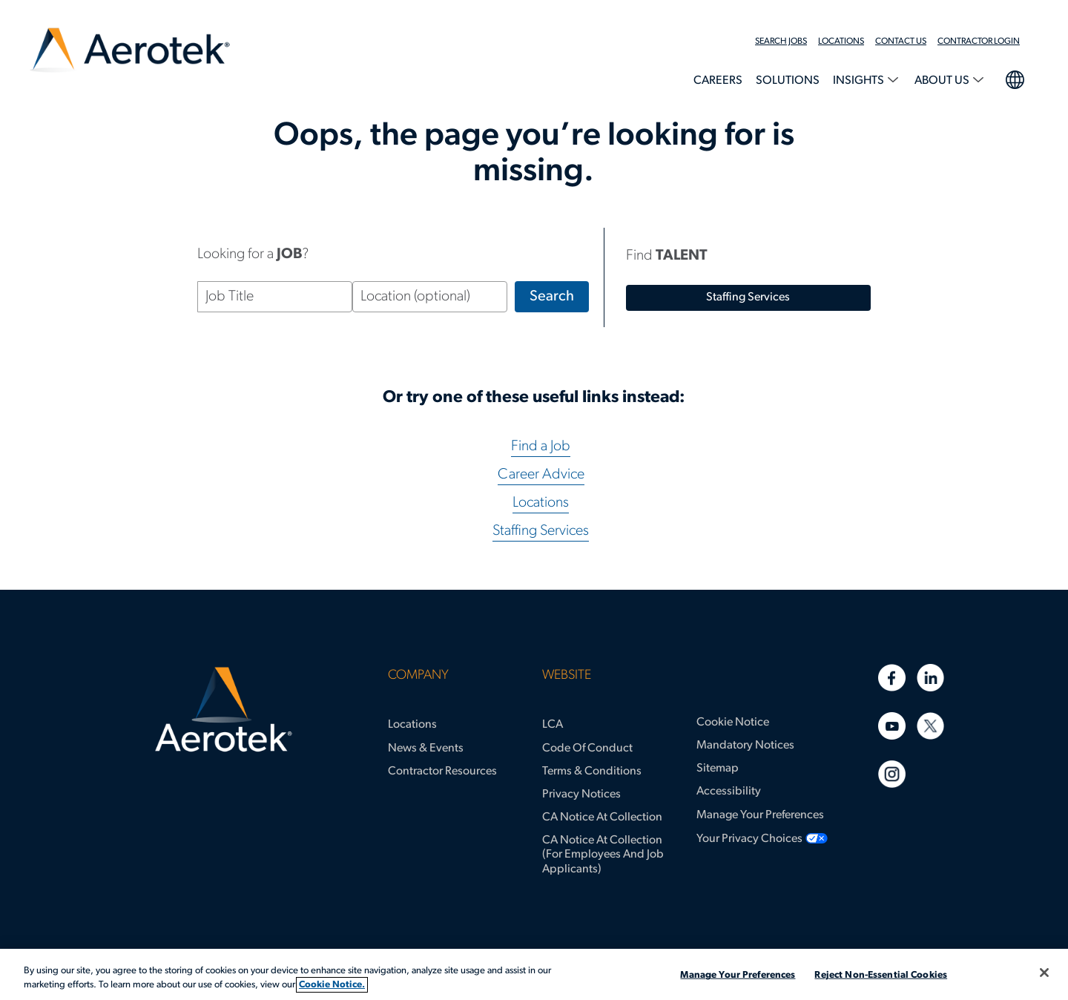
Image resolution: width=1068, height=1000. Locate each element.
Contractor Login (978, 41)
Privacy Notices (581, 794)
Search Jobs (781, 41)
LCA (552, 725)
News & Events (426, 748)
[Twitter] (930, 726)
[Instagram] (892, 774)
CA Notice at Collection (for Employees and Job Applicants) (603, 855)
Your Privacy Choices (749, 839)
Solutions (788, 81)
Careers (717, 81)
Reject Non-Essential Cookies (880, 975)
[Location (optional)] (429, 296)
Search (552, 296)
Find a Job (540, 446)
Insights (859, 81)
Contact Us (900, 41)
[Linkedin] (930, 677)
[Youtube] (892, 726)
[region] (534, 974)
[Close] (1044, 972)
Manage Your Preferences (760, 815)
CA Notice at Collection (602, 817)
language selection (1014, 77)
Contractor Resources (442, 771)
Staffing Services (540, 531)
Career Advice (541, 474)
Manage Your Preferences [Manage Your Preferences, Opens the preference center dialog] (737, 975)
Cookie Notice (732, 722)
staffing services (748, 297)
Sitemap (717, 768)
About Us (943, 81)
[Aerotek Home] (224, 710)
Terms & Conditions (592, 771)
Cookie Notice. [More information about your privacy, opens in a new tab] (332, 985)
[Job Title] (274, 296)
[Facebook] (892, 677)
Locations (841, 41)
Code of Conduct (587, 748)
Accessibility (728, 791)
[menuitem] (786, 41)
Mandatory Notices (745, 745)
